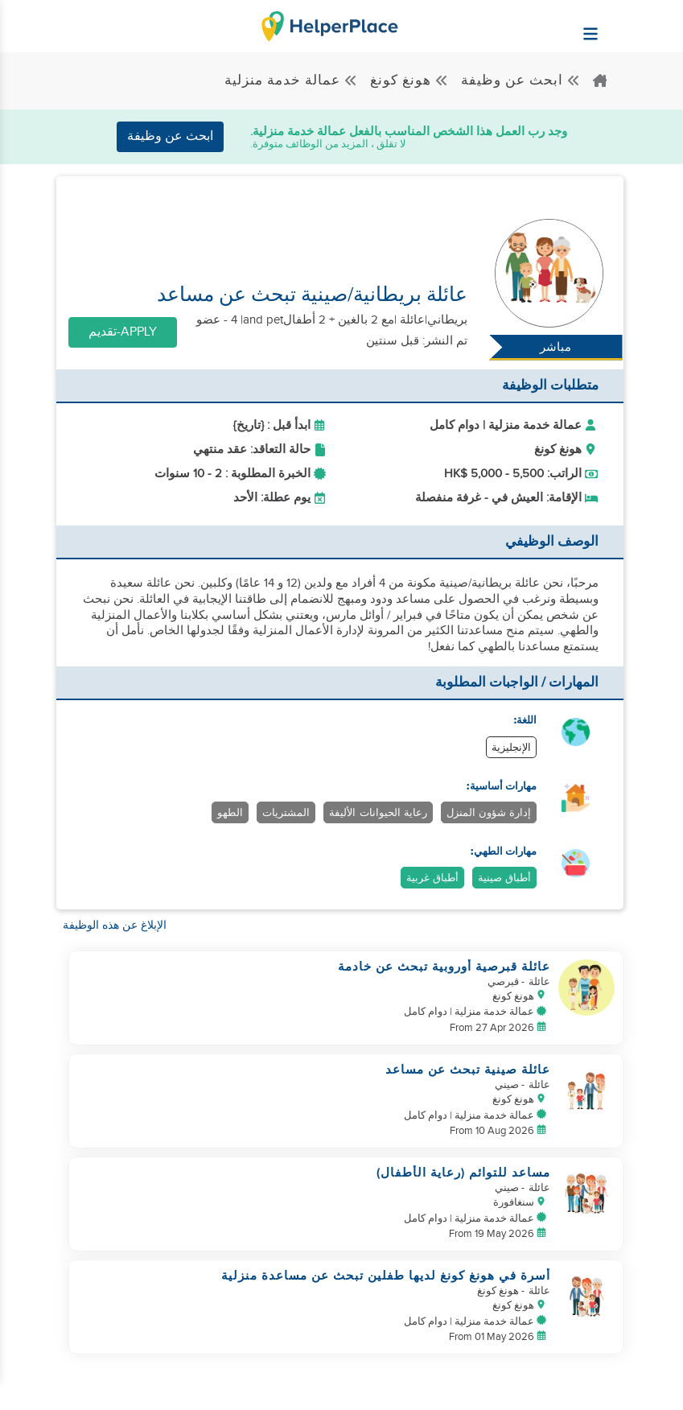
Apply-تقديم (122, 332)
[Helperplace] (630, 26)
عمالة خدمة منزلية (291, 80)
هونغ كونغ (409, 80)
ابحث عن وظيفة (521, 80)
